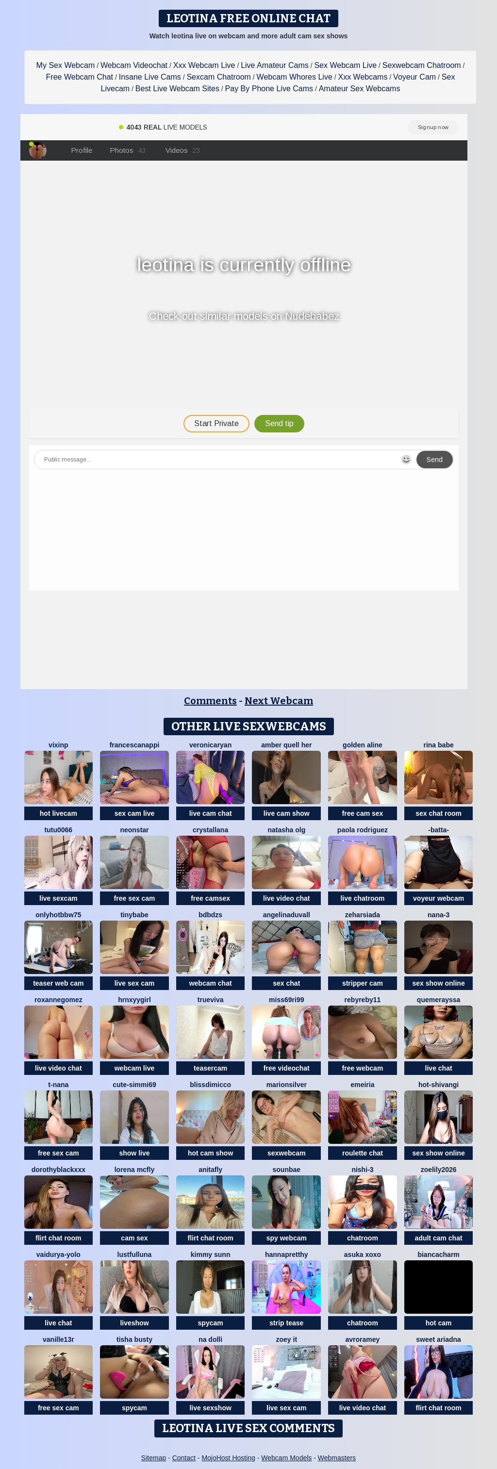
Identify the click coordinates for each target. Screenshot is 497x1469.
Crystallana (210, 830)
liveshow (134, 1323)
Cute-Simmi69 (134, 1085)
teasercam (210, 1068)
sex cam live (135, 813)
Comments (210, 701)
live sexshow (210, 1408)
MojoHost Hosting (228, 1458)
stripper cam (362, 983)
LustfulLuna (134, 1254)
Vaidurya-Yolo (58, 1254)
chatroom (362, 1238)
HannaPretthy (286, 1254)
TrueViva (211, 1000)
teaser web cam (58, 983)
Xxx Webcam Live (204, 65)
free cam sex (362, 813)
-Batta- (438, 830)
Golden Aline (362, 745)
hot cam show (210, 1153)
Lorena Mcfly (134, 1169)
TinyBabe (134, 915)
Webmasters (337, 1458)
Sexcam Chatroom (218, 77)
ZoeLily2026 (439, 1169)
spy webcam (286, 1238)
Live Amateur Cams (275, 65)
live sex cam (135, 983)
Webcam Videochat (133, 65)
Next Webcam (279, 701)
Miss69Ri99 (286, 1000)
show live (134, 1153)
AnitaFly (210, 1169)
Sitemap (153, 1458)
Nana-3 (438, 915)
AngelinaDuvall (286, 915)
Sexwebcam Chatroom (421, 65)
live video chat (286, 898)
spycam (210, 1323)
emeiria (362, 1085)
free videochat (287, 1068)
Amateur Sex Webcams (359, 88)
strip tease (286, 1323)
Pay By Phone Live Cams (269, 88)
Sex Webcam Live (345, 65)
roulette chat (362, 1153)
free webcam (362, 1068)
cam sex (134, 1238)
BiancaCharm (438, 1254)
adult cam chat (439, 1238)
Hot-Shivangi (438, 1085)
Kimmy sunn (211, 1254)
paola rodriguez (362, 830)
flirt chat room (58, 1238)
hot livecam (58, 813)
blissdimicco (210, 1085)
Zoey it (287, 1339)
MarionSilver (286, 1085)
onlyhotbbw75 (58, 915)
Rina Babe (438, 745)
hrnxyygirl (134, 1000)
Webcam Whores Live (294, 77)
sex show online (439, 983)
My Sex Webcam (65, 65)
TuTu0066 (59, 830)
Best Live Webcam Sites (177, 88)
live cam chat (210, 813)
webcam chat (210, 983)
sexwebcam (286, 1153)
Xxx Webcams (362, 77)
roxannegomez (58, 1000)
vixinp (58, 745)
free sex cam (134, 898)
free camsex (210, 898)
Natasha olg (286, 830)
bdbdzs (210, 915)
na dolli (210, 1339)
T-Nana (58, 1085)
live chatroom (362, 898)
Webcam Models (286, 1458)
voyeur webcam (438, 898)
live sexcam (58, 898)
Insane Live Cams (150, 77)
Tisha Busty (134, 1339)
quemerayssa (439, 1000)
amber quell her (286, 745)
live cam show (287, 813)
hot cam (439, 1323)
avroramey (363, 1339)
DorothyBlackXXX (58, 1169)
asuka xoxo (362, 1254)
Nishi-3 (362, 1169)
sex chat (286, 983)
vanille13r (58, 1339)
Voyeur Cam (414, 77)
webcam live (135, 1068)
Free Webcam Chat (79, 77)
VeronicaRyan (210, 745)
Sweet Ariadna (438, 1339)
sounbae (287, 1169)
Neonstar (134, 830)
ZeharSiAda (362, 915)
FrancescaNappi (135, 745)
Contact (184, 1458)
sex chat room (438, 813)
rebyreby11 (363, 1000)
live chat (438, 1068)
